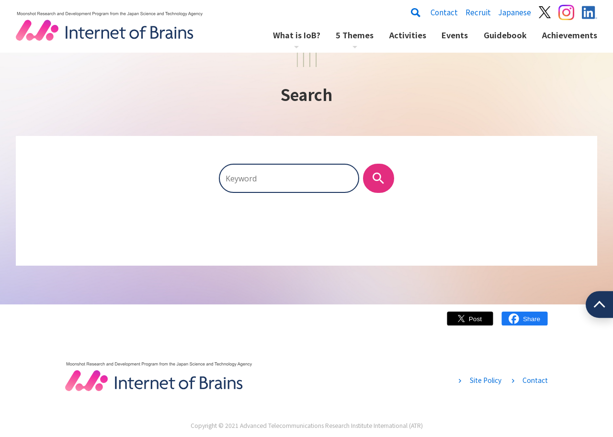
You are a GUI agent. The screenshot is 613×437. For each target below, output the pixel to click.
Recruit (478, 12)
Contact (444, 12)
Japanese (515, 12)
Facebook (524, 323)
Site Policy (485, 380)
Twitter (470, 323)
